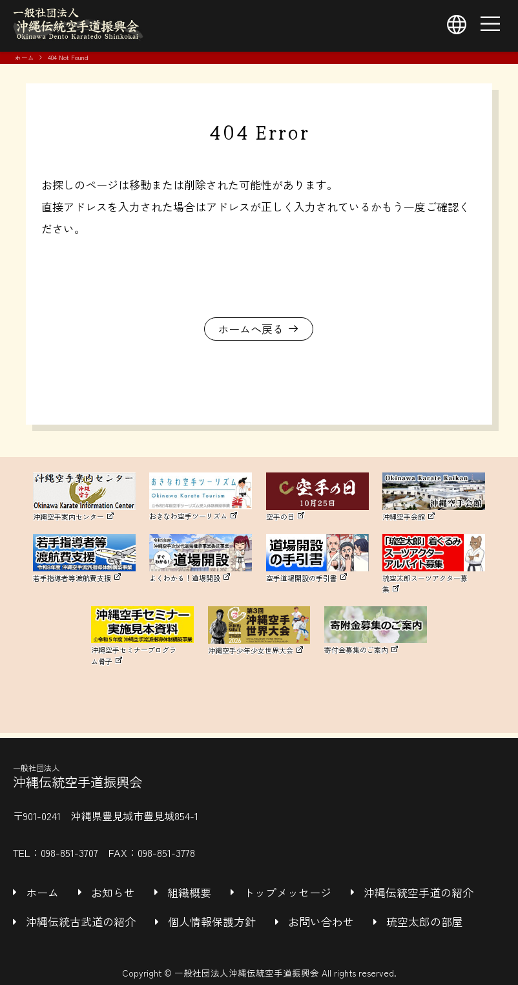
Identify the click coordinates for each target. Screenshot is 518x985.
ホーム (24, 57)
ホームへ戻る (251, 329)
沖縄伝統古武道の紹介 (81, 921)
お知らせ (113, 892)
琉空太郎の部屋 (424, 921)
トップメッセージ (287, 892)
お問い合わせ (321, 921)
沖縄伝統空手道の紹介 (418, 892)
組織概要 (189, 892)
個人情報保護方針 (212, 921)
